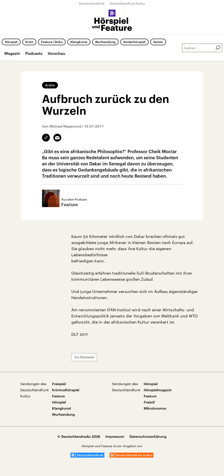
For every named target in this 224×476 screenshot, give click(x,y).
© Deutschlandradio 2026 (78, 436)
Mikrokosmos (155, 408)
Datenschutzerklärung (148, 436)
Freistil (149, 402)
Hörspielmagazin (158, 390)
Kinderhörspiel (134, 42)
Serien (158, 42)
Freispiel (59, 384)
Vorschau (56, 53)
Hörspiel (11, 42)
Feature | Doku (52, 42)
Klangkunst (78, 42)
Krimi (29, 42)
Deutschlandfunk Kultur (127, 3)
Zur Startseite (84, 357)
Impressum (114, 436)
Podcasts (33, 53)
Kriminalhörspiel (65, 390)
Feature (58, 396)
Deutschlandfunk (92, 3)
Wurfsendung (105, 42)
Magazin (12, 53)
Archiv (50, 85)
